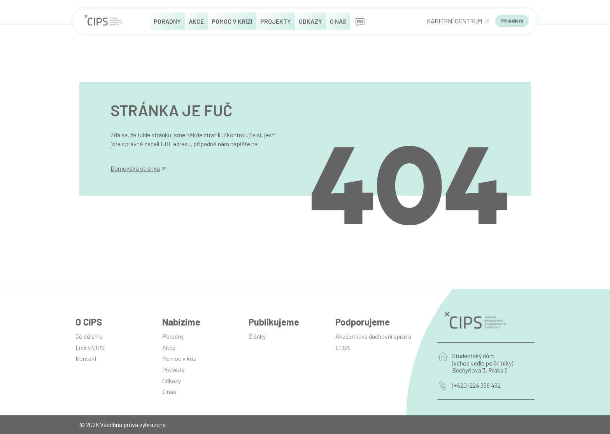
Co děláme (89, 336)
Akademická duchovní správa (373, 336)
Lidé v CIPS (90, 347)
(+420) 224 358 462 (476, 385)
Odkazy (171, 380)
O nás (169, 391)
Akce (168, 347)
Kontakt (86, 358)
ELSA (342, 347)
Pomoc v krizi (180, 358)
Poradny (173, 336)
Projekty (173, 369)
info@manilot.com (134, 152)
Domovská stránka (137, 168)
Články (257, 336)
